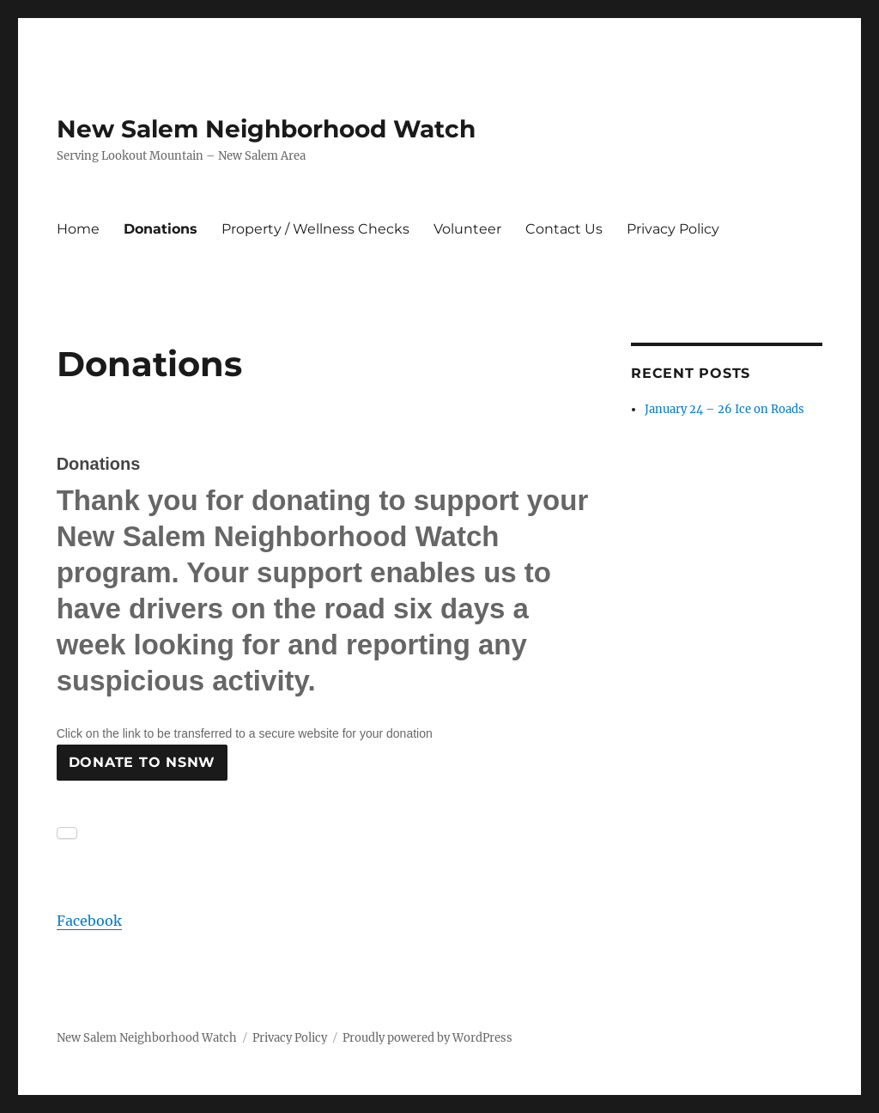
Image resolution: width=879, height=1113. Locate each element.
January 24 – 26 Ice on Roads (724, 409)
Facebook (89, 920)
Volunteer (467, 229)
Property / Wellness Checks (315, 229)
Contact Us (564, 229)
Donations (160, 229)
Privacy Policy (673, 229)
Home (78, 229)
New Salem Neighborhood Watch (266, 128)
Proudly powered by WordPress (427, 1038)
